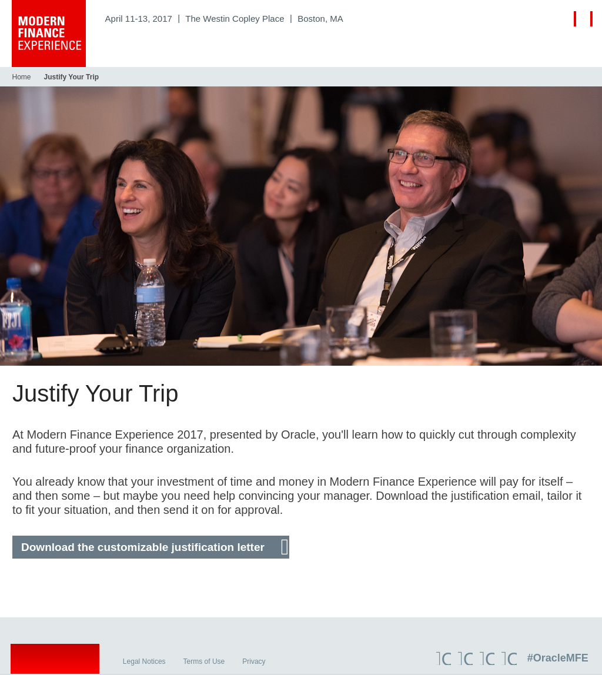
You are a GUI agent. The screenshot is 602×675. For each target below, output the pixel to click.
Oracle (56, 662)
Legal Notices (146, 663)
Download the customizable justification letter (142, 547)
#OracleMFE (559, 659)
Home (21, 77)
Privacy (255, 663)
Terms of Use (205, 663)
